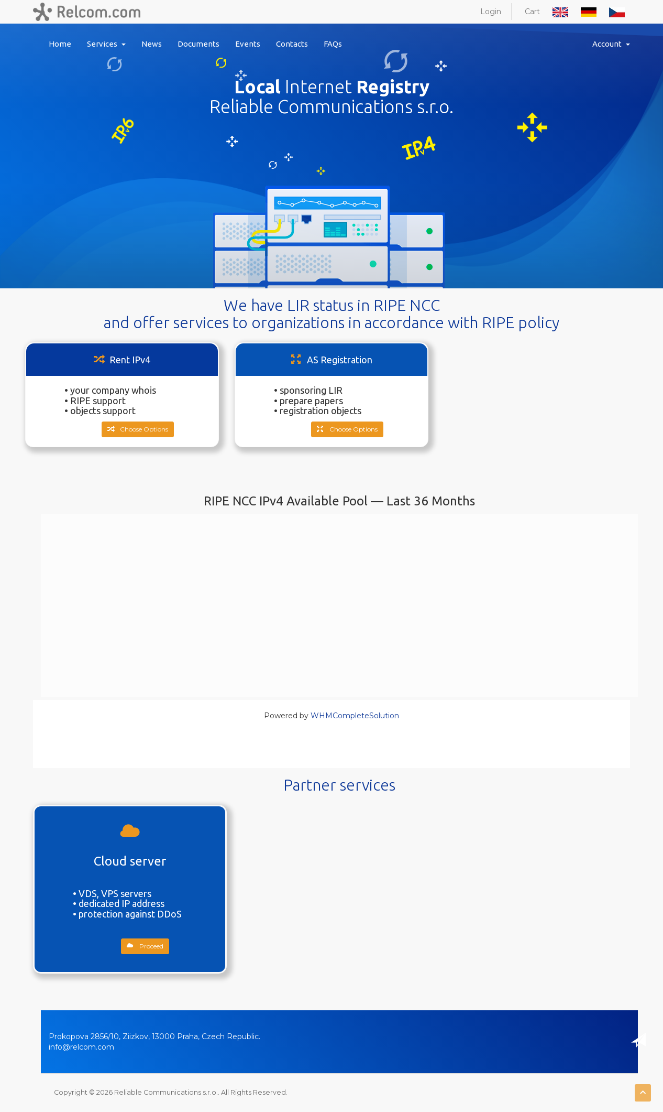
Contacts (292, 43)
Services (106, 43)
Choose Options (137, 429)
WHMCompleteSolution (355, 715)
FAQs (333, 43)
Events (247, 43)
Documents (198, 43)
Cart (532, 11)
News (151, 43)
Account (611, 43)
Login (490, 11)
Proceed (145, 946)
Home (60, 43)
